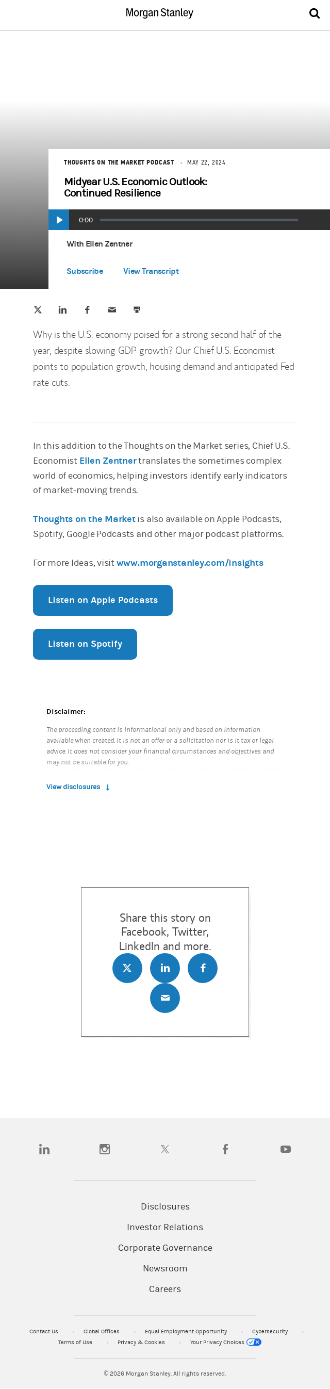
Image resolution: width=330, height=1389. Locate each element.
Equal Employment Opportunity (186, 1331)
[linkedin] (44, 1149)
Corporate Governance (165, 1248)
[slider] (199, 220)
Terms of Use (76, 1342)
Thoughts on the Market (84, 519)
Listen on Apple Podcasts (103, 600)
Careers (165, 1289)
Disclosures (165, 1207)
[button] (150, 273)
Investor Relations (165, 1227)
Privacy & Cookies (142, 1342)
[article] (165, 578)
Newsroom (165, 1269)
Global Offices (102, 1331)
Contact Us (44, 1331)
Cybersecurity (270, 1331)
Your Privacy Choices (225, 1342)
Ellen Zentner (108, 460)
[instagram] (104, 1149)
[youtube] (285, 1149)
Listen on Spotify (85, 644)
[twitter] (165, 1149)
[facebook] (225, 1149)
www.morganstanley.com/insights (190, 563)
